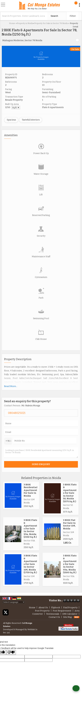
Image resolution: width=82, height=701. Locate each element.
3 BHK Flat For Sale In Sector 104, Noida (69, 524)
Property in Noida (25, 23)
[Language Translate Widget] (14, 602)
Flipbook (55, 607)
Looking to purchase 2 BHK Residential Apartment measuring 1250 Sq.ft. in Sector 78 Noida (41, 452)
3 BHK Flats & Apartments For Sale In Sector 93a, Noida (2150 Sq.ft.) (30, 528)
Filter (73, 16)
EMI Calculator (69, 614)
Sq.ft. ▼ (15, 107)
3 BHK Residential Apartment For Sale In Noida (30, 490)
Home (12, 23)
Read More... (10, 386)
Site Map (67, 617)
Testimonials (52, 614)
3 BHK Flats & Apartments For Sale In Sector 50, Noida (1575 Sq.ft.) (70, 493)
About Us (43, 607)
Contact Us (54, 617)
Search (54, 16)
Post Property (42, 610)
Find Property (70, 607)
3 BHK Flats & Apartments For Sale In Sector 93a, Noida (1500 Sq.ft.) (70, 564)
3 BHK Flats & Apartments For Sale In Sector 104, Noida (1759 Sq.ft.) (30, 564)
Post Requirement (62, 610)
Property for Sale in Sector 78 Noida (51, 23)
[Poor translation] (11, 652)
